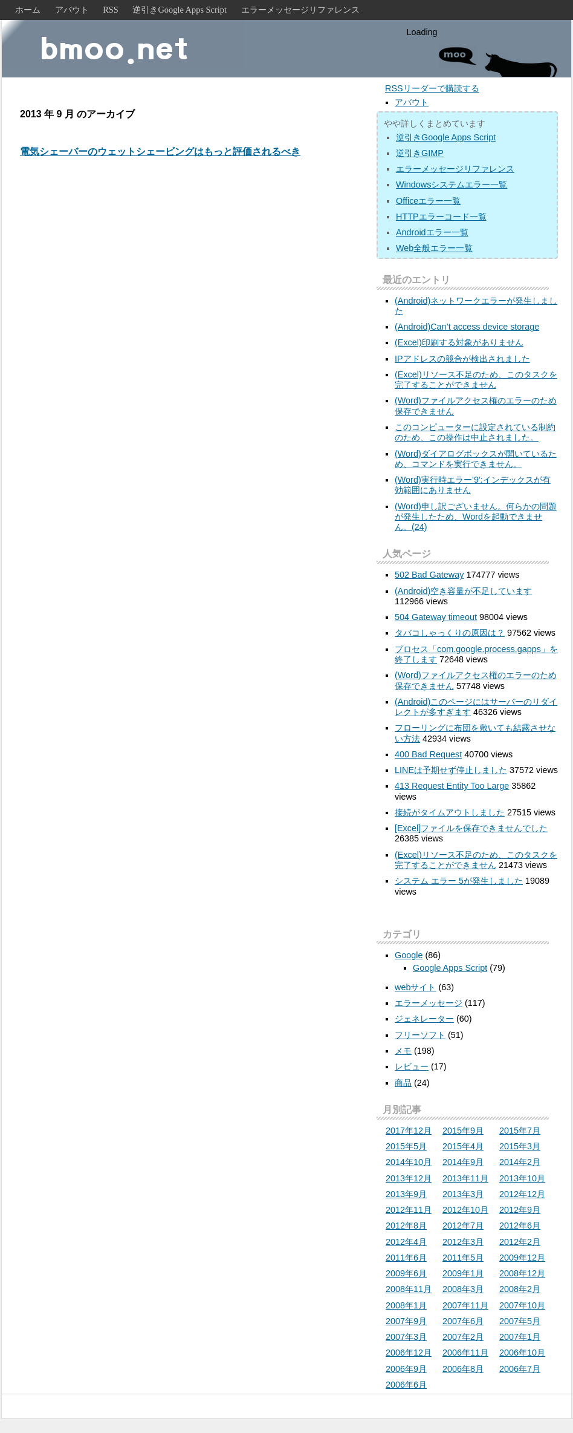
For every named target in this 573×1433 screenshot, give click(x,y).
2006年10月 (522, 1352)
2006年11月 (465, 1352)
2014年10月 (409, 1162)
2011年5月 (463, 1257)
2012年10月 (465, 1210)
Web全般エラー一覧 (434, 248)
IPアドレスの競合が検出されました (462, 359)
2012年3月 (463, 1242)
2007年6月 (463, 1321)
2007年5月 (519, 1321)
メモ (403, 1051)
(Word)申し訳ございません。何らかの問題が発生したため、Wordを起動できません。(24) (476, 516)
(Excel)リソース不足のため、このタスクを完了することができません (476, 380)
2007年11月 (465, 1305)
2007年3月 (406, 1337)
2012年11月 (409, 1210)
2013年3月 (463, 1194)
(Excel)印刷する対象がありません (459, 342)
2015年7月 (519, 1130)
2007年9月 (406, 1321)
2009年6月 (406, 1273)
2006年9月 (406, 1369)
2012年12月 (522, 1194)
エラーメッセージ (428, 1003)
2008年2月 (519, 1289)
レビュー (412, 1066)
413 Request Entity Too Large (452, 786)
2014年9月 (463, 1162)
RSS (110, 10)
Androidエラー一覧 (432, 232)
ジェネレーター (424, 1018)
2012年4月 (406, 1242)
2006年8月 (463, 1369)
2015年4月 (463, 1146)
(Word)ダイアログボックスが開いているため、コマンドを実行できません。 (476, 459)
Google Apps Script (450, 968)
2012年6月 (519, 1225)
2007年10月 (522, 1305)
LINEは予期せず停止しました (451, 770)
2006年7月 (519, 1369)
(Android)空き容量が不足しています (463, 591)
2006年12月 (409, 1352)
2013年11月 (465, 1178)
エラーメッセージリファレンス (300, 10)
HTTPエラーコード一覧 (441, 216)
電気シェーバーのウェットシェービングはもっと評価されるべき (160, 151)
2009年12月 (522, 1257)
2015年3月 (519, 1146)
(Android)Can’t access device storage (467, 326)
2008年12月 (522, 1273)
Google (408, 955)
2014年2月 (519, 1162)
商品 (403, 1083)
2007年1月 (519, 1337)
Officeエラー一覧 (428, 201)
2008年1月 (406, 1305)
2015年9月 (463, 1130)
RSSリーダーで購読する (432, 88)
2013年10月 (522, 1178)
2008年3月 (463, 1289)
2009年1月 (463, 1273)
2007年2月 (463, 1337)
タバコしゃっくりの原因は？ (450, 633)
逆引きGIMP (420, 153)
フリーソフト (420, 1035)
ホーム (27, 10)
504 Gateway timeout (436, 617)
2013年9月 (406, 1194)
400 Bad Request (428, 754)
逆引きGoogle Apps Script (179, 10)
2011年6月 (406, 1257)
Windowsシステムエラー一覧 (451, 184)
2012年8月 (406, 1225)
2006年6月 (406, 1384)
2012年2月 (519, 1242)
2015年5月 (406, 1146)
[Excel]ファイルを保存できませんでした (471, 828)
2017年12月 (409, 1130)
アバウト (72, 10)
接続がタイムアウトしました (450, 812)
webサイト (415, 987)
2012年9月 (519, 1210)
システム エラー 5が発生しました (459, 881)
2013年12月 (409, 1178)
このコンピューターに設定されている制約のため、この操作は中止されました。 (475, 432)
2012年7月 (463, 1225)
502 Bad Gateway (429, 574)
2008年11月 (409, 1289)
